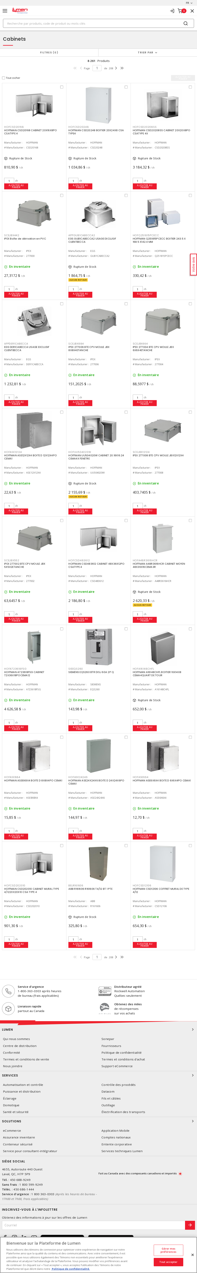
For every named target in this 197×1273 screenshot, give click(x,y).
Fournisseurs (111, 1046)
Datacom (107, 1091)
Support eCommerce (117, 1066)
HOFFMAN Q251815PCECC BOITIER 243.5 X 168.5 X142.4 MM (159, 240)
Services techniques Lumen (122, 1151)
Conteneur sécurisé (18, 1144)
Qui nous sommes (16, 1039)
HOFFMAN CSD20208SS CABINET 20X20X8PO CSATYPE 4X (161, 132)
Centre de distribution (20, 1046)
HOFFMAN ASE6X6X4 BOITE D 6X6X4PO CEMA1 (162, 780)
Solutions (98, 1121)
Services (98, 1075)
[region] (98, 1255)
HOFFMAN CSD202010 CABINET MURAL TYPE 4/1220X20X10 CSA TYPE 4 (31, 890)
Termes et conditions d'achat (123, 1059)
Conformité (11, 1052)
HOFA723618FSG (15, 668)
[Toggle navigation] (5, 11)
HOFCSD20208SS (145, 127)
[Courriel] (93, 1225)
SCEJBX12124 (141, 452)
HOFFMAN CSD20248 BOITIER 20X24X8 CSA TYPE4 (96, 132)
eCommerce (12, 1130)
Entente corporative (116, 1144)
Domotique (11, 1105)
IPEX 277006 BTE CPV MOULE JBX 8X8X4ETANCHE (88, 348)
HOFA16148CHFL (143, 668)
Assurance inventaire (19, 1137)
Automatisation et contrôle (23, 1085)
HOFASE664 (141, 777)
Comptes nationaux (116, 1137)
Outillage (108, 1105)
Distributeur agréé (128, 987)
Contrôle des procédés (118, 1085)
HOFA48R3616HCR (145, 560)
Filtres (49, 52)
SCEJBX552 (11, 560)
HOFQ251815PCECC (146, 235)
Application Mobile (115, 1130)
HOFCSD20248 (78, 127)
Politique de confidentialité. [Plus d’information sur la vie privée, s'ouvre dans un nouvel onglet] (70, 1269)
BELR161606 (75, 885)
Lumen (98, 1029)
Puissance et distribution (21, 1091)
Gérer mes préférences (168, 1250)
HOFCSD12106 (142, 885)
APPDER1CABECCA (16, 343)
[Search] (98, 23)
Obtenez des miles (128, 1004)
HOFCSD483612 (79, 560)
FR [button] (187, 3)
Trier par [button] (145, 52)
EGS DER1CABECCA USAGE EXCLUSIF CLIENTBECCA (26, 348)
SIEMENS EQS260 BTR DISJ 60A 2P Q (91, 672)
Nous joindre (12, 1066)
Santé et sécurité (16, 1112)
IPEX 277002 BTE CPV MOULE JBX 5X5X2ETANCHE (24, 565)
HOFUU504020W (79, 452)
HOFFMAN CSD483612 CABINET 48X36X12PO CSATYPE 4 (96, 565)
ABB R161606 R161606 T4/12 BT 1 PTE (90, 889)
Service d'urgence (31, 987)
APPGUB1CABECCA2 (81, 235)
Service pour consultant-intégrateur (30, 1151)
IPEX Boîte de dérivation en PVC (25, 238)
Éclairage (9, 1098)
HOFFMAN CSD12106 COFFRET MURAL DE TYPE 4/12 (161, 890)
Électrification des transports (123, 1112)
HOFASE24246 (78, 777)
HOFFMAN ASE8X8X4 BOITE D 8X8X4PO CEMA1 (33, 780)
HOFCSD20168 (14, 127)
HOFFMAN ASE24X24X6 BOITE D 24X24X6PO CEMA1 (96, 782)
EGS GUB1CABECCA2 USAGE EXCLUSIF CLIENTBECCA (92, 240)
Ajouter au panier (16, 186)
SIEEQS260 (75, 668)
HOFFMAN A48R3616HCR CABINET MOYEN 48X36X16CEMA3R (159, 565)
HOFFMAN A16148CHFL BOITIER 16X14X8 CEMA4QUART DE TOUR (157, 673)
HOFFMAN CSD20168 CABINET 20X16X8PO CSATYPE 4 (30, 132)
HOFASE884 (12, 777)
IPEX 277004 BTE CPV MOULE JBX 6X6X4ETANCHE (153, 348)
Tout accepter (168, 1262)
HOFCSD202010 (14, 885)
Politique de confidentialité (121, 1052)
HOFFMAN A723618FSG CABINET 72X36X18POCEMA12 (24, 673)
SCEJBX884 (76, 343)
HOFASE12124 (13, 452)
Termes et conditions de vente (26, 1059)
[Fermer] (192, 1254)
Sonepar (107, 1039)
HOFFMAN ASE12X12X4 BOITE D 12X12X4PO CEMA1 (30, 457)
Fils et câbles (111, 1098)
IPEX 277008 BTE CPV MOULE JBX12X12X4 (158, 455)
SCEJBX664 (140, 343)
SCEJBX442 (11, 235)
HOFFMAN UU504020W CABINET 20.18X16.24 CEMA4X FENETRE (96, 457)
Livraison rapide (29, 1006)
